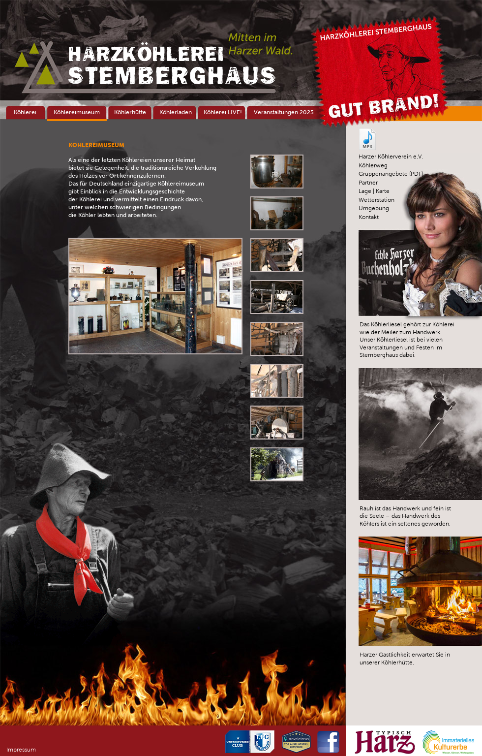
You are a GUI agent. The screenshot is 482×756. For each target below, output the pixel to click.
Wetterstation (376, 199)
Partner (368, 182)
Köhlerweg (373, 165)
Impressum (21, 749)
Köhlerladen (175, 112)
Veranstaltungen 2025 (284, 112)
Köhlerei (25, 112)
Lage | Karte (374, 191)
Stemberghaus (172, 66)
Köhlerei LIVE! (223, 112)
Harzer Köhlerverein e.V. (391, 156)
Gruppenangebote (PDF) (391, 173)
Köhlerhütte (130, 112)
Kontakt (369, 217)
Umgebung (374, 208)
